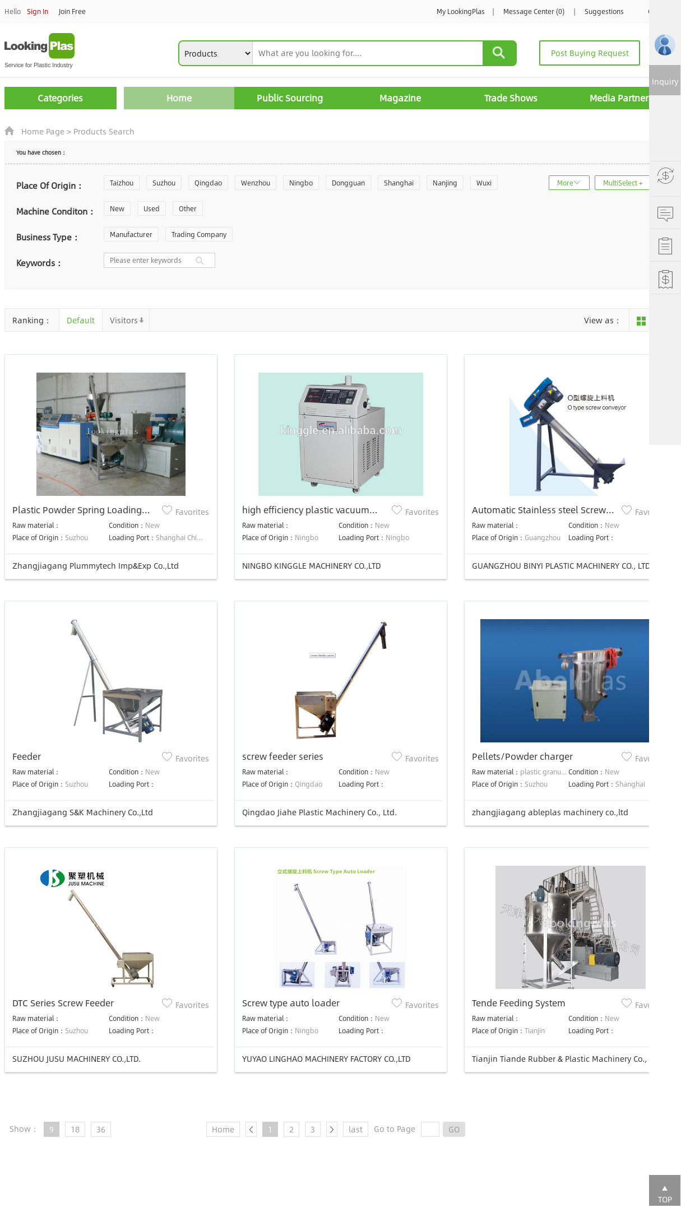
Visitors (124, 320)
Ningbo (301, 183)
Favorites (192, 511)
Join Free (72, 11)
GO (454, 1129)
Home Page (42, 131)
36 (100, 1129)
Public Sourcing (290, 98)
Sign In (37, 11)
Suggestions (604, 11)
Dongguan (348, 183)
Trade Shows (511, 98)
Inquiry (665, 81)
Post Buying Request (590, 53)
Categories (60, 98)
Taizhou (121, 183)
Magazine (400, 98)
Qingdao (208, 183)
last (356, 1129)
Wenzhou (255, 183)
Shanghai (399, 183)
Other (188, 208)
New (117, 208)
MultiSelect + (623, 183)
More (565, 183)
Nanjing (445, 183)
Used (151, 208)
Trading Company (199, 234)
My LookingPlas (461, 11)
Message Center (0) (533, 11)
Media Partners (621, 98)
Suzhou (163, 183)
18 (75, 1129)
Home (179, 98)
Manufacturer (131, 234)
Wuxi (484, 183)
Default (81, 320)
